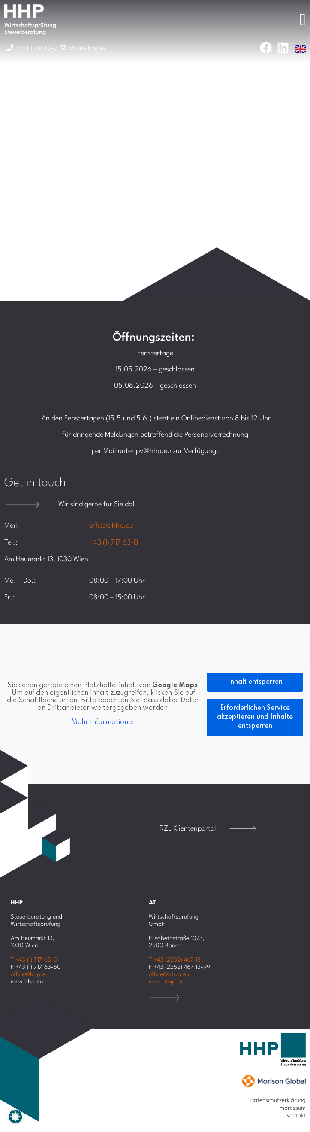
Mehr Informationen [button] (103, 722)
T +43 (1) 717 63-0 (34, 960)
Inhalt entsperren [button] (255, 682)
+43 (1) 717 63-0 (113, 542)
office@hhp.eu (111, 525)
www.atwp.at (166, 982)
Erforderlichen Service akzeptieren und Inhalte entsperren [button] (255, 717)
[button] (15, 1116)
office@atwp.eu (169, 974)
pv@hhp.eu (153, 451)
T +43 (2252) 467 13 (175, 960)
